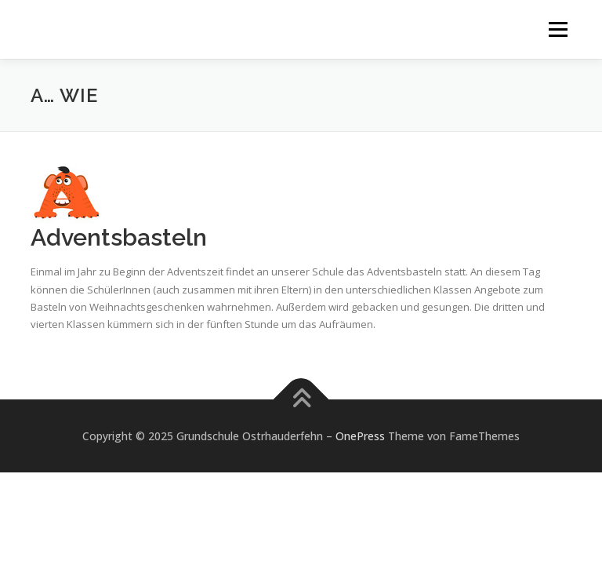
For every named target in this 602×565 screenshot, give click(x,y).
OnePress (360, 435)
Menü (557, 29)
